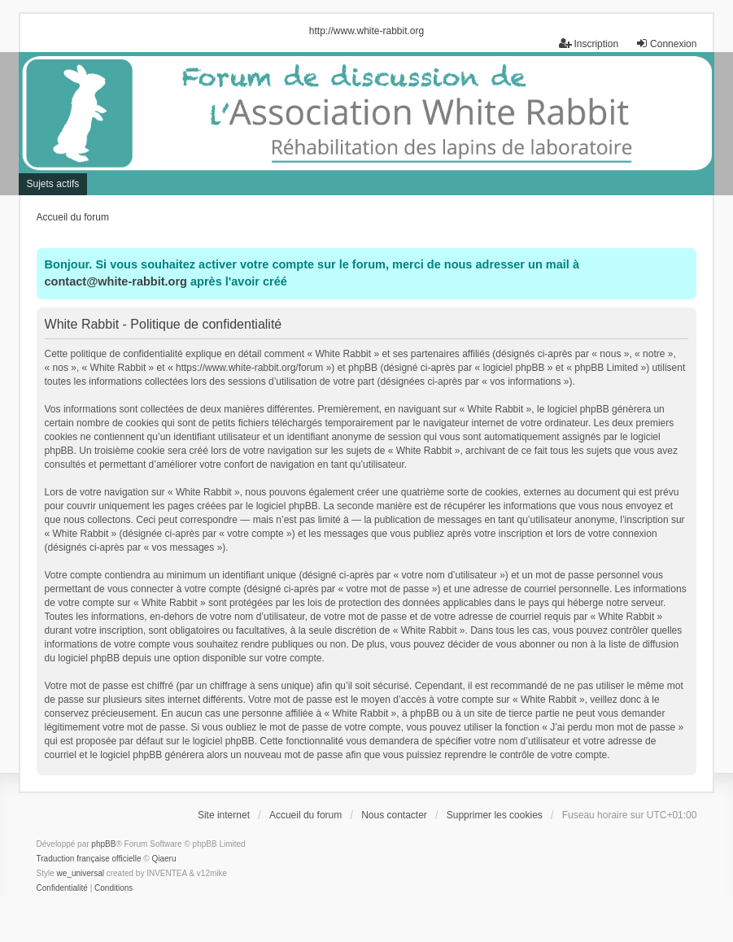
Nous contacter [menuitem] (394, 815)
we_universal (80, 873)
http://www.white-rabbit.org (366, 31)
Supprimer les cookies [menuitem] (495, 815)
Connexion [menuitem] (665, 43)
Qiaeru (163, 858)
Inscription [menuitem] (588, 43)
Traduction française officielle (89, 858)
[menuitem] (62, 888)
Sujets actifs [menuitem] (53, 184)
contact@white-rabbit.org (116, 281)
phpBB (103, 844)
